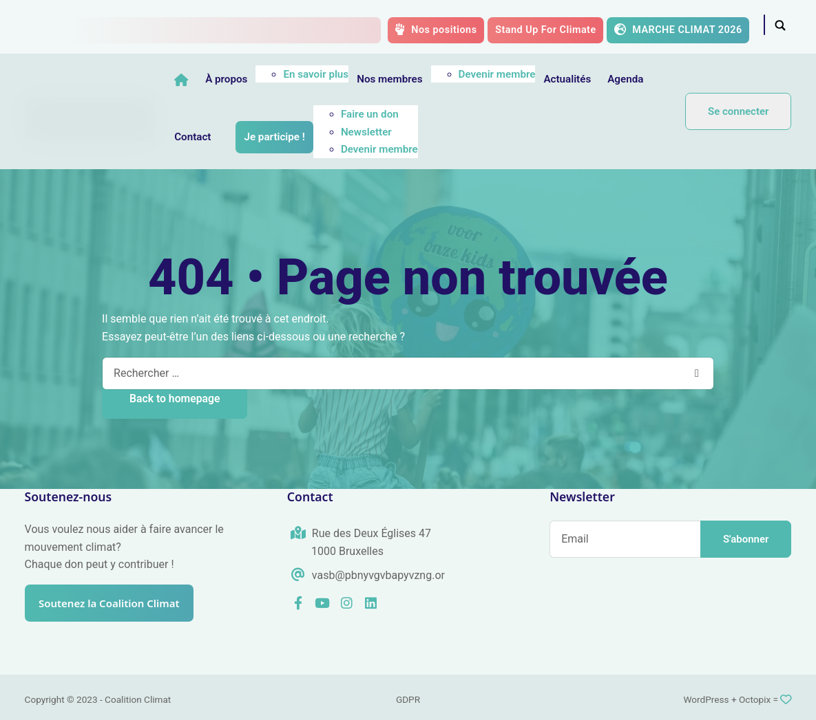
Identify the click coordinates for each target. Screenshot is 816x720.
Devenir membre (538, 74)
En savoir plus (357, 74)
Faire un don (463, 114)
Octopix (755, 699)
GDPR (408, 699)
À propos (268, 79)
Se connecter (738, 111)
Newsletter (460, 132)
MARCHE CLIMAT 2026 (678, 29)
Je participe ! (368, 137)
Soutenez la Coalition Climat (117, 603)
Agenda (234, 137)
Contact (287, 137)
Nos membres (431, 79)
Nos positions (436, 29)
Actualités (609, 79)
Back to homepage (174, 398)
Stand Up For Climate (545, 30)
